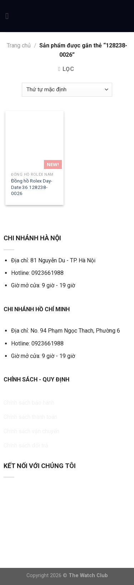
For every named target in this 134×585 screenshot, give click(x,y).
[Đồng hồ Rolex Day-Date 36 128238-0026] (34, 140)
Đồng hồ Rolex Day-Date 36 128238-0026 (31, 187)
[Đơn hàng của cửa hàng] (67, 90)
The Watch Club (88, 576)
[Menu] (9, 16)
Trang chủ (19, 45)
